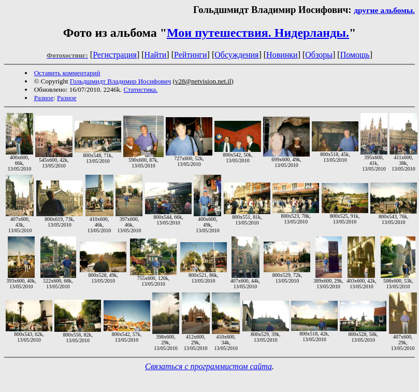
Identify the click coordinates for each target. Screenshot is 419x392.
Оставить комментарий (67, 73)
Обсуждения (236, 54)
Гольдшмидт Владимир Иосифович (120, 81)
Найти (156, 54)
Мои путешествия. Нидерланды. (258, 32)
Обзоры (319, 54)
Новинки (282, 54)
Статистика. (140, 89)
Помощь (355, 54)
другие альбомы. (384, 10)
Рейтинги (190, 54)
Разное (44, 98)
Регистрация (115, 54)
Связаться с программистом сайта (208, 366)
